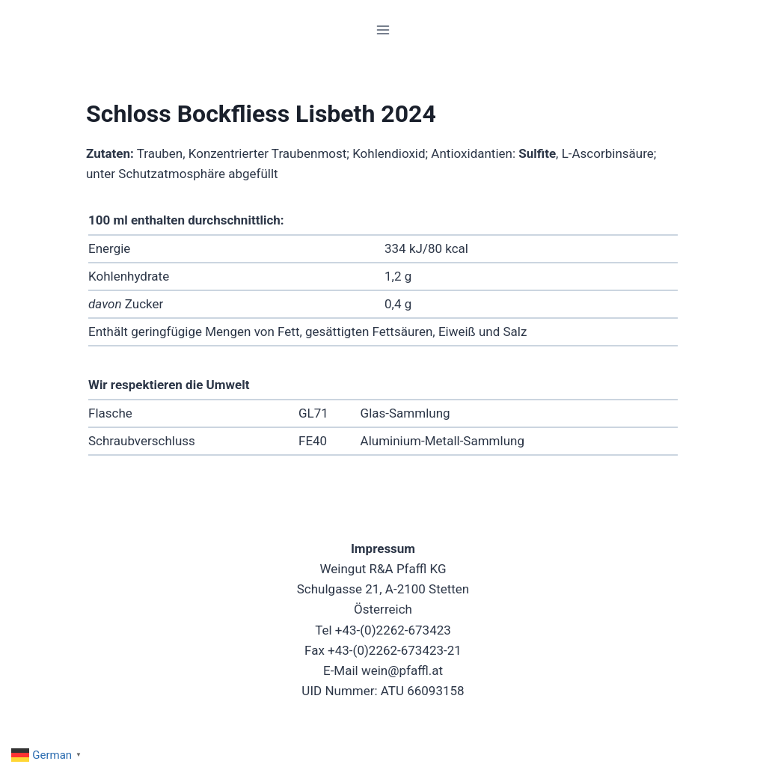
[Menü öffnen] (383, 29)
